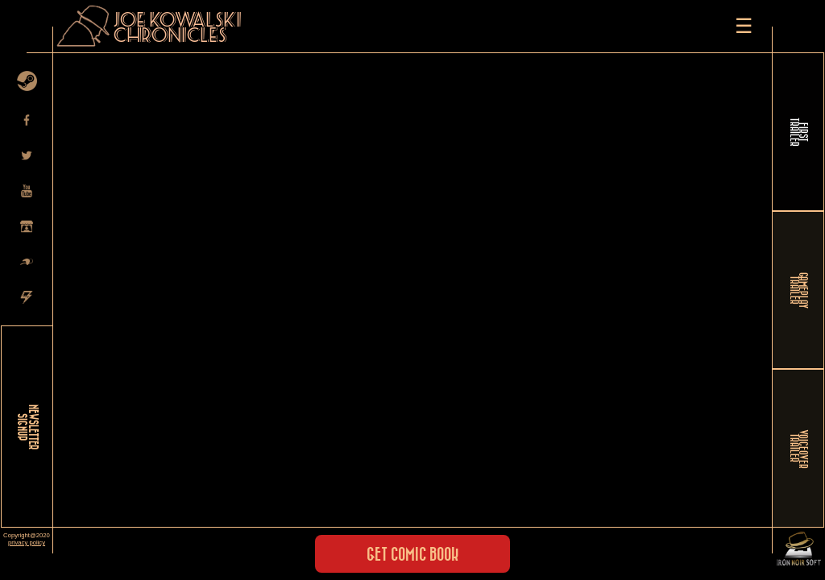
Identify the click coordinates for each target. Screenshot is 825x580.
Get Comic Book (412, 555)
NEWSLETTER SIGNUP (27, 427)
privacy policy (26, 542)
